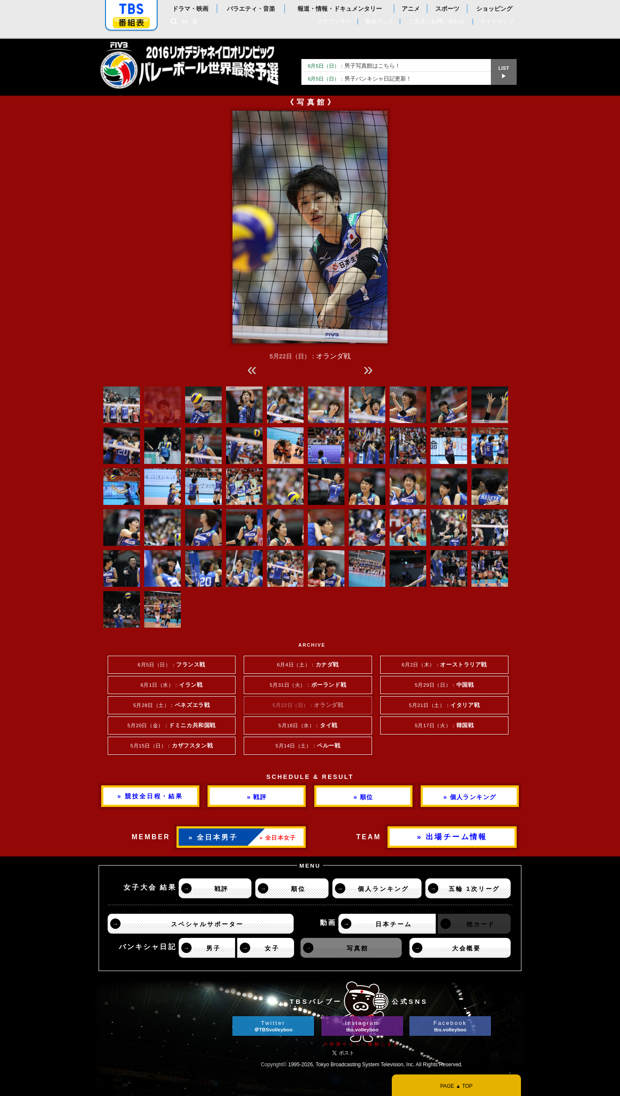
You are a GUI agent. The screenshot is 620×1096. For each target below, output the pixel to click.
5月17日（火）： (444, 725)
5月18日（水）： (308, 725)
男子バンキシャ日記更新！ (360, 78)
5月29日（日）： (444, 685)
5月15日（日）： (171, 746)
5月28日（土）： (171, 705)
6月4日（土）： (308, 665)
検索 (192, 22)
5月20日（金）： (171, 725)
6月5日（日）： (171, 665)
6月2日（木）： (444, 665)
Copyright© (274, 1065)
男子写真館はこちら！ (354, 65)
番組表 (131, 22)
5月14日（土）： (308, 746)
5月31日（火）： (308, 685)
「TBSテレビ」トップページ (131, 9)
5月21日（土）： (444, 705)
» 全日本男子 (213, 837)
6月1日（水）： (172, 685)
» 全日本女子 (278, 837)
